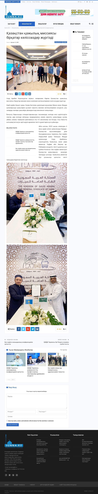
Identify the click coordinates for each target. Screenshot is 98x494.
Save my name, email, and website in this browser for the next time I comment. (31, 420)
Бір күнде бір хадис (47, 485)
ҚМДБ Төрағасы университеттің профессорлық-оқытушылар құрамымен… (25, 141)
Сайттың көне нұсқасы (67, 485)
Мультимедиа (58, 24)
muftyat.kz (90, 491)
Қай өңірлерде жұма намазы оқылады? (86, 460)
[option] (82, 55)
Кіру (80, 1)
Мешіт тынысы (19, 485)
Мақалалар (42, 24)
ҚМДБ (64, 42)
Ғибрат (23, 1)
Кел (13, 379)
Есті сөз (29, 1)
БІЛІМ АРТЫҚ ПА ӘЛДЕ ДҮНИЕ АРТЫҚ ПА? (87, 71)
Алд (8, 379)
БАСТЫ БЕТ (11, 24)
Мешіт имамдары (45, 1)
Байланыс (54, 1)
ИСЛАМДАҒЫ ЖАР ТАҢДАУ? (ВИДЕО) (86, 37)
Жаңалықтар (27, 24)
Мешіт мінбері (36, 1)
